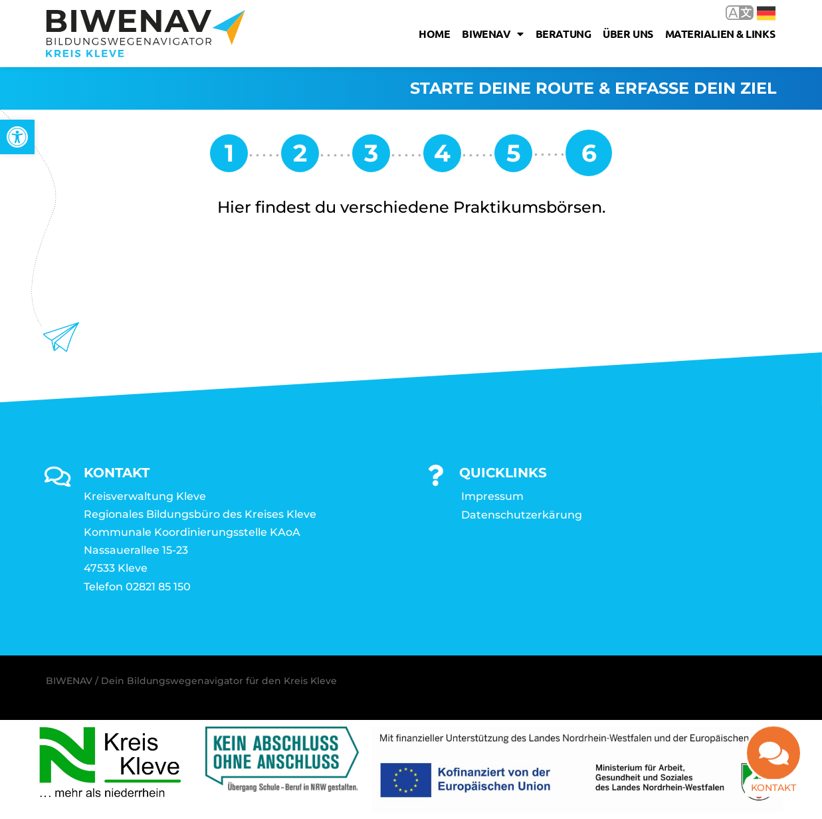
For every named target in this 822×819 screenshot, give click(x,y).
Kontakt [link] (773, 793)
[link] (17, 137)
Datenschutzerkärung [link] (521, 515)
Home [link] (434, 34)
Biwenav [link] (492, 34)
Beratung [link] (563, 34)
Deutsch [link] (766, 13)
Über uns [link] (628, 34)
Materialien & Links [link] (720, 34)
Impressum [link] (492, 496)
